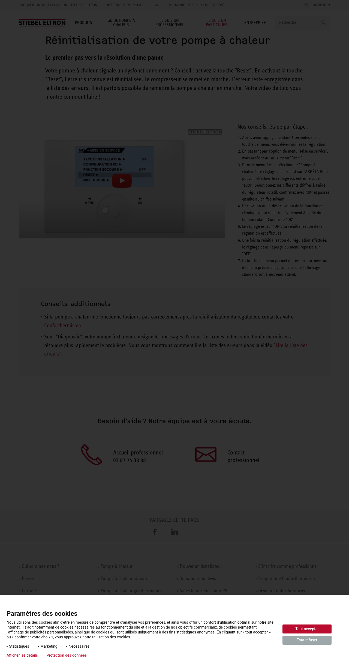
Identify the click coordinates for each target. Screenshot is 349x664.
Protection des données (67, 655)
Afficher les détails (22, 655)
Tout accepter (307, 629)
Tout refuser (307, 640)
